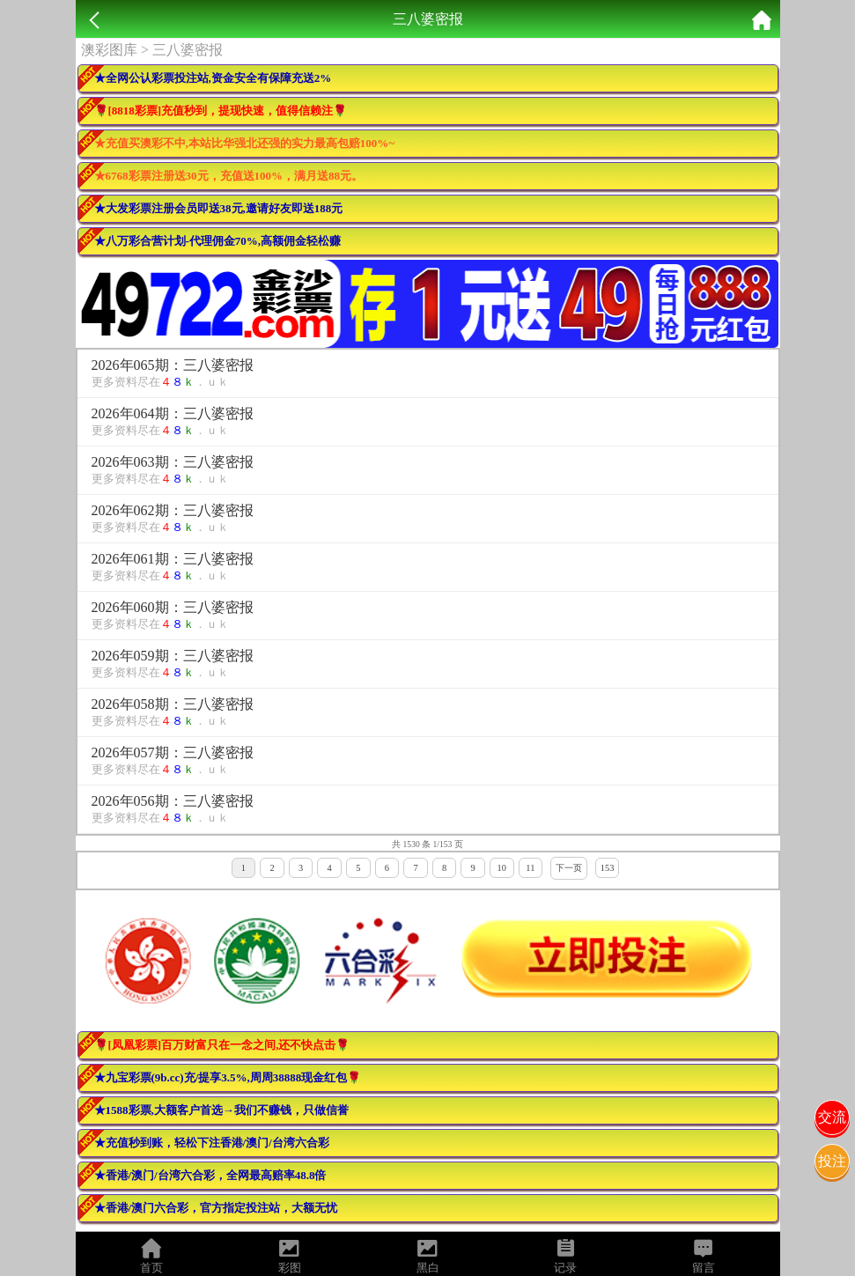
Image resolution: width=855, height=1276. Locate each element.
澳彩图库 (109, 49)
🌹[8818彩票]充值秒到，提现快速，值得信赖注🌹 (221, 110)
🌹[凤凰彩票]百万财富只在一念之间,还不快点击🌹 (222, 1044)
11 (530, 868)
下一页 (569, 868)
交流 (832, 1117)
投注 (832, 1161)
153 (608, 868)
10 (502, 868)
